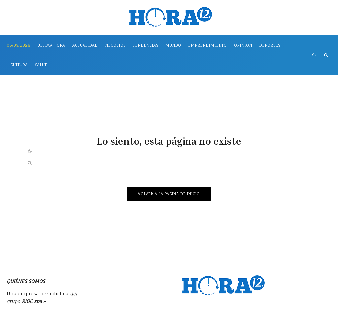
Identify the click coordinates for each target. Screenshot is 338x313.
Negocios (115, 45)
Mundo (173, 45)
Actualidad (85, 45)
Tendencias (145, 45)
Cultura (19, 64)
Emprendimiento (207, 45)
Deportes (269, 45)
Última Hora (51, 45)
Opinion (243, 45)
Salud (41, 64)
